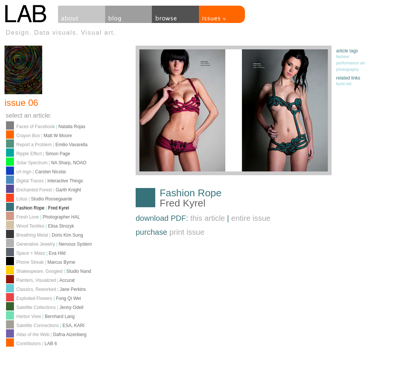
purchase (170, 232)
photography (347, 69)
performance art (350, 63)
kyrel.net (344, 83)
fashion (342, 56)
